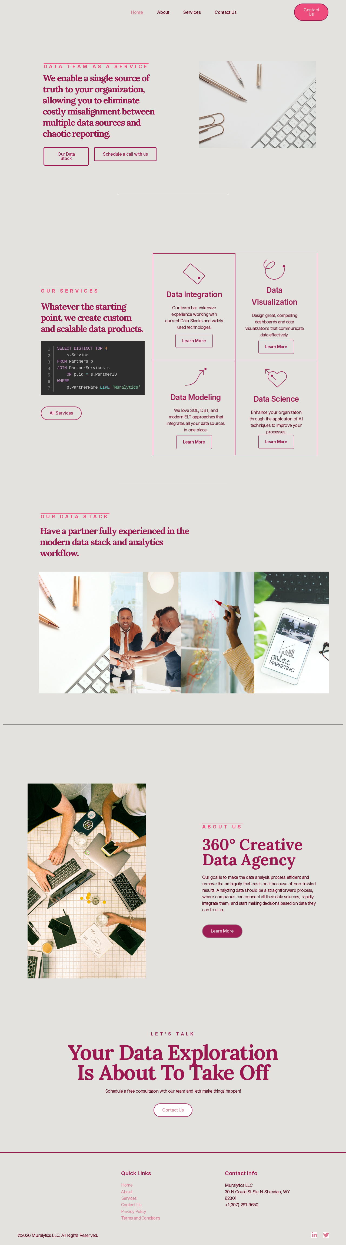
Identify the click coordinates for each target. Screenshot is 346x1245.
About (163, 12)
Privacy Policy (134, 1211)
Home (137, 12)
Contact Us (225, 12)
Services (192, 12)
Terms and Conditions (141, 1218)
